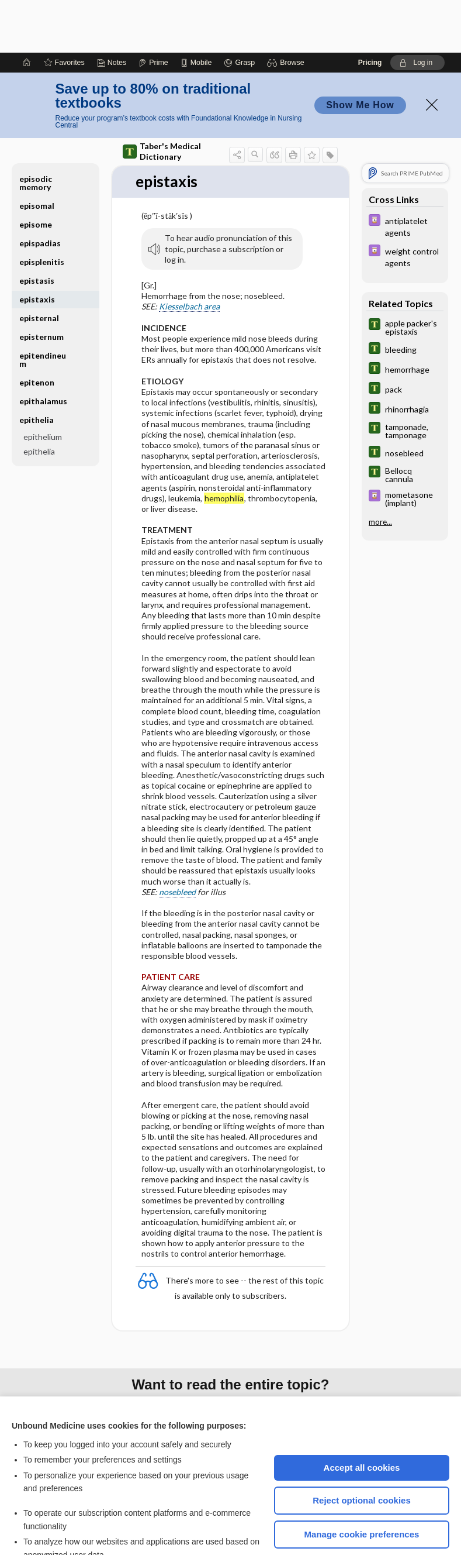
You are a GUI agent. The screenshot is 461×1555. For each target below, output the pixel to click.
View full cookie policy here (61, 1519)
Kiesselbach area (189, 254)
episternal (39, 265)
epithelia (36, 367)
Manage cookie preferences (362, 1482)
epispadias (40, 190)
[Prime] (153, 10)
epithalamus (43, 348)
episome (35, 172)
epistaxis (37, 247)
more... (380, 469)
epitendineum (42, 307)
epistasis (36, 228)
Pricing (370, 10)
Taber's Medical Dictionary (162, 98)
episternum (41, 284)
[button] (287, 10)
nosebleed (177, 839)
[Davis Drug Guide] (405, 173)
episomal (36, 153)
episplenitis (41, 209)
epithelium (42, 384)
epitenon (36, 330)
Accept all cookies (362, 1415)
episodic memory (35, 130)
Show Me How (360, 52)
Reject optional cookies (362, 1448)
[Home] (27, 10)
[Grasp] (239, 10)
